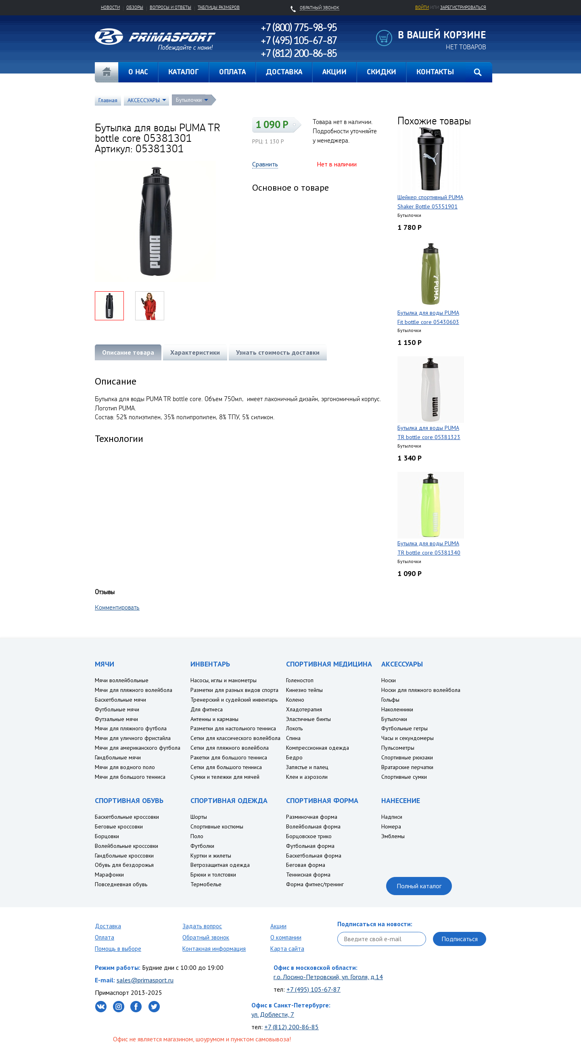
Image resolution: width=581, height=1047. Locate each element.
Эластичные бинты (308, 719)
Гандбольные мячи (118, 757)
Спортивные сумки (404, 776)
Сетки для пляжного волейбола (229, 747)
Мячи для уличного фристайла (133, 738)
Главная (106, 72)
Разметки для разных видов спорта (234, 690)
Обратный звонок (205, 937)
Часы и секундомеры (407, 738)
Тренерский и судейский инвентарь (234, 699)
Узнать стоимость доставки (278, 352)
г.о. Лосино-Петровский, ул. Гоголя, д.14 (328, 977)
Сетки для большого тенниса (226, 767)
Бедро (294, 757)
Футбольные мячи (117, 709)
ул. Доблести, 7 (272, 1014)
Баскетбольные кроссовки (127, 816)
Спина (293, 738)
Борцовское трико (309, 836)
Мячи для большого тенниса (130, 776)
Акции (278, 926)
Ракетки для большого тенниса (228, 757)
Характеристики (195, 352)
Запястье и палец (307, 767)
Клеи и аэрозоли (307, 776)
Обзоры (134, 7)
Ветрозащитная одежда (220, 864)
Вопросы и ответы (170, 7)
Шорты (198, 816)
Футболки (202, 845)
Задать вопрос (202, 926)
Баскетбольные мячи (120, 699)
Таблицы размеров (219, 7)
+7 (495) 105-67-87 (313, 989)
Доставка (108, 926)
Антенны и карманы (214, 719)
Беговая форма (305, 864)
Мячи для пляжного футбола (131, 728)
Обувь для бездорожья (124, 864)
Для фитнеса (206, 709)
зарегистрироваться (463, 7)
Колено (295, 699)
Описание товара (128, 352)
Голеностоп (299, 680)
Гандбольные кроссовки (124, 855)
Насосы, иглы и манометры (223, 680)
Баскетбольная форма (313, 855)
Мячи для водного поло (125, 767)
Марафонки (109, 874)
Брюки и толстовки (213, 874)
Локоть (294, 728)
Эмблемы (393, 836)
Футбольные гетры (404, 728)
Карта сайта (287, 948)
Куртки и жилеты (210, 855)
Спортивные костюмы (216, 826)
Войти (422, 7)
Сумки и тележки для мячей (224, 776)
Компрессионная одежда (317, 747)
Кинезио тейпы (304, 690)
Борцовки (107, 836)
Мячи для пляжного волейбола (133, 690)
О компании (285, 937)
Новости (110, 7)
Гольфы (390, 699)
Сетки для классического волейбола (235, 738)
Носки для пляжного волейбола (420, 690)
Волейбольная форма (313, 826)
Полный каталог (419, 886)
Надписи (391, 816)
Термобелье (206, 884)
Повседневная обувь (121, 884)
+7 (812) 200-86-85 (291, 1027)
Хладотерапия (304, 709)
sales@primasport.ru (145, 980)
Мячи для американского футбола (137, 747)
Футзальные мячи (116, 719)
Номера (391, 826)
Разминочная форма (311, 816)
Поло (196, 836)
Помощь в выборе (118, 948)
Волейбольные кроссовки (126, 845)
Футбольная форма (310, 845)
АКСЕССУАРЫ (143, 100)
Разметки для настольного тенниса (233, 728)
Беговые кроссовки (119, 826)
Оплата (104, 937)
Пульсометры (397, 747)
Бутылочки (189, 99)
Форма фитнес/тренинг (315, 884)
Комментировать (117, 607)
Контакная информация (214, 948)
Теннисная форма (308, 874)
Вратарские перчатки (407, 767)
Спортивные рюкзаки (407, 757)
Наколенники (397, 709)
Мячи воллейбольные (121, 680)
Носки (388, 680)
